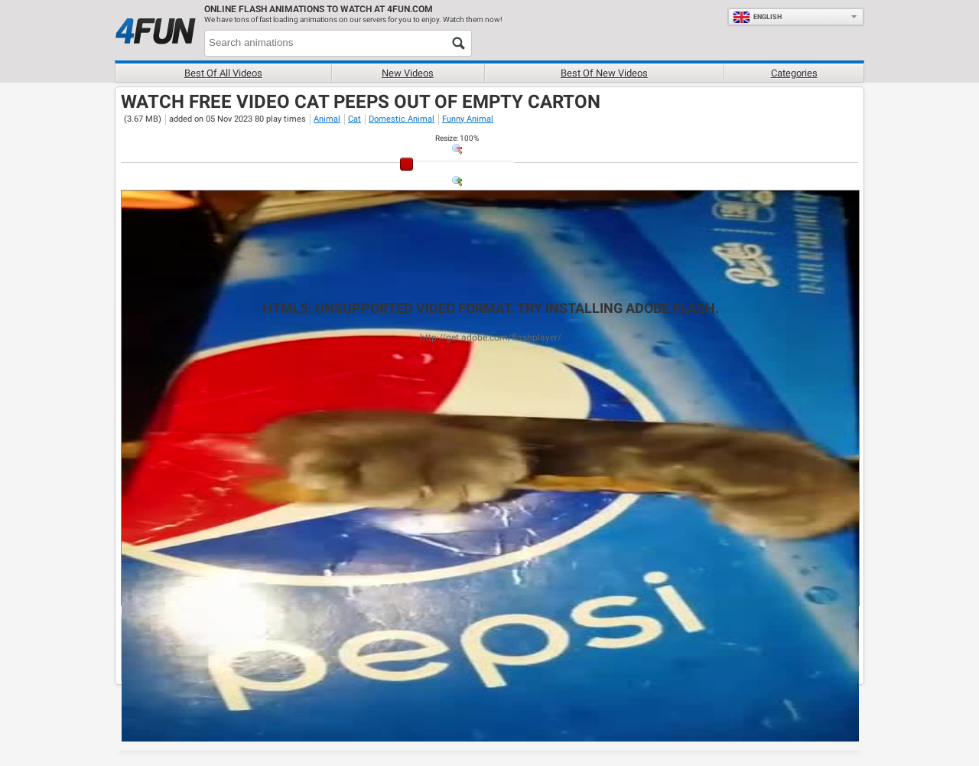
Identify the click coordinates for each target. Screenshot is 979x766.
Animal (327, 119)
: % (457, 138)
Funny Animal (467, 119)
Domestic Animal (401, 119)
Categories (794, 73)
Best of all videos (223, 73)
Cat (354, 119)
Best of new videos (604, 73)
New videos (408, 73)
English (757, 17)
